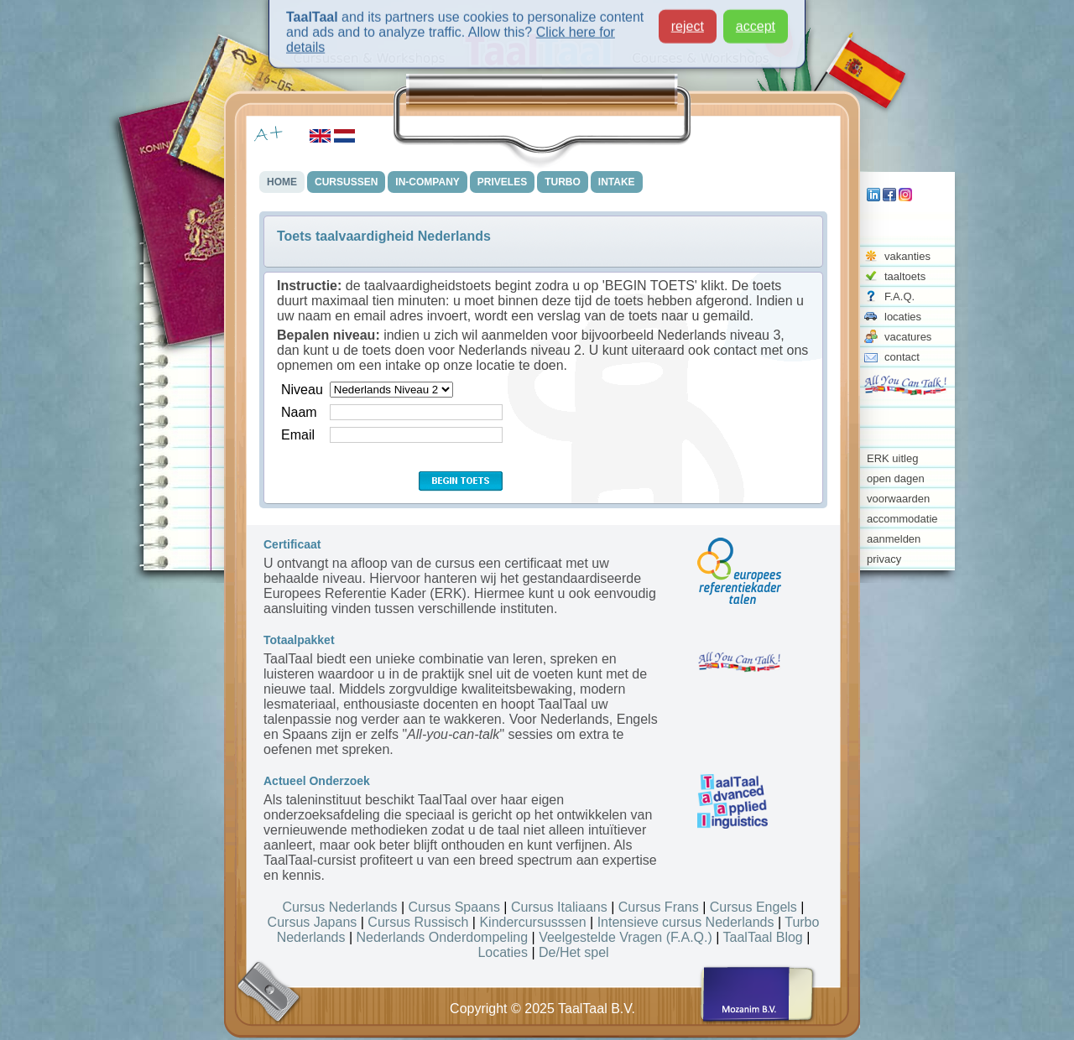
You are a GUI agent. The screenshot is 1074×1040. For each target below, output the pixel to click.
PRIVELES (502, 182)
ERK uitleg (892, 458)
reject (687, 20)
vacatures (907, 336)
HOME (282, 182)
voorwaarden (898, 498)
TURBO (563, 182)
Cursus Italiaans (559, 907)
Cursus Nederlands (340, 907)
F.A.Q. (899, 296)
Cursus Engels (753, 907)
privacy (884, 559)
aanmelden (893, 539)
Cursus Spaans (454, 907)
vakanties (907, 256)
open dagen (896, 478)
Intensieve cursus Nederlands (685, 922)
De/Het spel (574, 952)
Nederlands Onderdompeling (443, 937)
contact (902, 357)
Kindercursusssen (532, 922)
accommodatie (902, 518)
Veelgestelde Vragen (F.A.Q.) (625, 937)
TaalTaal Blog (763, 937)
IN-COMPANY (427, 182)
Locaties (502, 952)
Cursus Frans (658, 907)
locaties (902, 316)
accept (755, 20)
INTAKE (616, 182)
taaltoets (904, 276)
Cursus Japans (312, 922)
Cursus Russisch (418, 922)
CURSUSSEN (346, 182)
